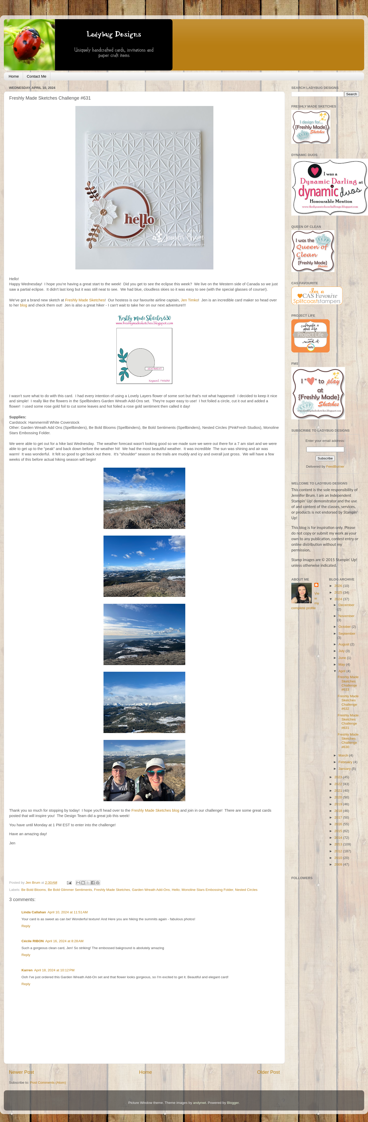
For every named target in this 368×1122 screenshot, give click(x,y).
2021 (338, 791)
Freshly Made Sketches (85, 300)
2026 (338, 586)
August (344, 644)
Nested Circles (246, 890)
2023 (338, 777)
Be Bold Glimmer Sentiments (70, 890)
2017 (338, 817)
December (346, 605)
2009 (338, 864)
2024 (338, 599)
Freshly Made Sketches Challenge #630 (348, 741)
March (344, 755)
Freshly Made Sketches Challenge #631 (348, 721)
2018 (338, 811)
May (342, 664)
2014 (338, 838)
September (347, 633)
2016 (338, 824)
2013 (338, 844)
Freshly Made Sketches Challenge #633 (348, 683)
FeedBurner (335, 466)
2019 (338, 804)
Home (14, 76)
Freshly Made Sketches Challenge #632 (348, 702)
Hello (176, 890)
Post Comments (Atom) (48, 1082)
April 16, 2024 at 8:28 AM (64, 941)
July (342, 651)
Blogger (233, 1103)
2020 (338, 797)
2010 (338, 858)
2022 (338, 784)
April (343, 671)
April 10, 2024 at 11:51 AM (68, 912)
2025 (338, 592)
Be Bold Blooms (33, 890)
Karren (27, 970)
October (345, 627)
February (346, 762)
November (346, 616)
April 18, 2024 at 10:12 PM (54, 970)
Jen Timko (189, 300)
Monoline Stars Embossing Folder (207, 890)
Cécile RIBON (32, 941)
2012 (338, 851)
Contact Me (37, 76)
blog (23, 305)
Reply (25, 926)
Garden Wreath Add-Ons (151, 890)
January (345, 769)
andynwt (199, 1103)
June (343, 658)
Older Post (268, 1072)
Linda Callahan (33, 912)
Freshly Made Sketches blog (155, 810)
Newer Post (21, 1072)
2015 (338, 831)
